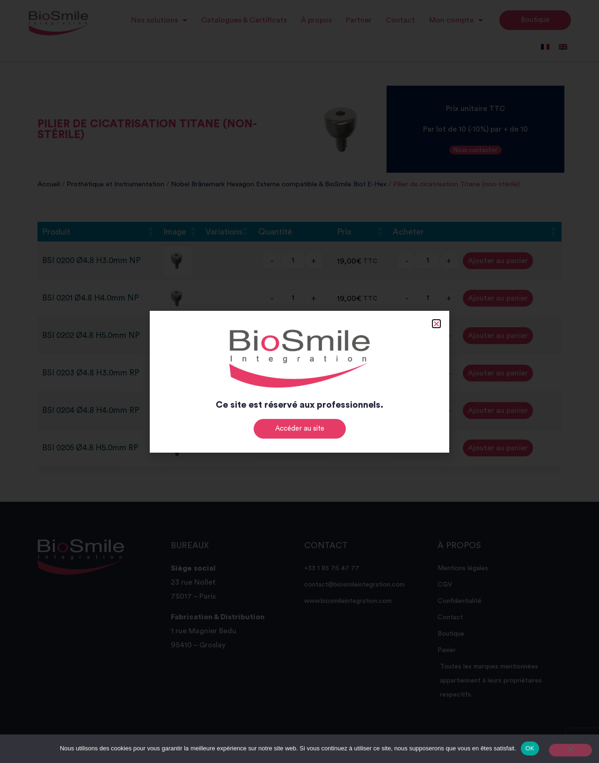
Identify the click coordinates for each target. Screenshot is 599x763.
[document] (299, 381)
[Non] (570, 750)
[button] (436, 323)
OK (530, 748)
